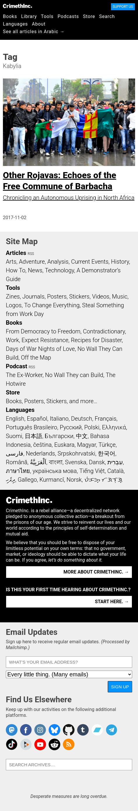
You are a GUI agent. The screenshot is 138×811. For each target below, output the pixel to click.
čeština (42, 444)
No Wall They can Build (74, 374)
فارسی (14, 453)
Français (105, 418)
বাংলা (56, 462)
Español (37, 418)
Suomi (14, 436)
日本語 (33, 436)
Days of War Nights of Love (40, 348)
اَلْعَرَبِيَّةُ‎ (38, 462)
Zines (13, 296)
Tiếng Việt (92, 470)
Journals (33, 296)
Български (59, 436)
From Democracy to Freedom (43, 331)
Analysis (57, 261)
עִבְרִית (115, 462)
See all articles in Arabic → (34, 31)
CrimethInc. (17, 6)
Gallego (27, 479)
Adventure (32, 261)
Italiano (59, 418)
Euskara (64, 444)
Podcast (16, 366)
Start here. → (112, 601)
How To (15, 270)
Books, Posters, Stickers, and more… (51, 401)
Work (12, 340)
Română (16, 462)
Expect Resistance (45, 340)
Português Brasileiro (31, 427)
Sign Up (120, 686)
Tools (47, 16)
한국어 (106, 453)
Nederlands (40, 453)
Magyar (86, 444)
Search (107, 16)
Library (29, 16)
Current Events (89, 261)
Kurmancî (51, 479)
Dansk (97, 462)
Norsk (74, 479)
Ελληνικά (114, 427)
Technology (59, 270)
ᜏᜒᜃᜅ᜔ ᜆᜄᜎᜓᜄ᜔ (103, 479)
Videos (100, 296)
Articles (16, 252)
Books (10, 16)
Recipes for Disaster (96, 340)
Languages (15, 24)
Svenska (75, 462)
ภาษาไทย (18, 470)
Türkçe (107, 444)
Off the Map (36, 357)
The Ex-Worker (24, 374)
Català (115, 470)
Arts (11, 261)
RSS (31, 254)
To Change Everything (51, 305)
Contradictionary (104, 331)
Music (119, 296)
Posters (57, 296)
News (35, 270)
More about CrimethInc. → (96, 572)
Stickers (79, 296)
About (39, 24)
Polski (91, 427)
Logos (14, 305)
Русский (71, 427)
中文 (82, 436)
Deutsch (81, 418)
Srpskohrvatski (76, 453)
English (15, 418)
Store (89, 16)
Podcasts (68, 16)
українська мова (55, 470)
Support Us (123, 7)
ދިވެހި (10, 479)
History (120, 261)
